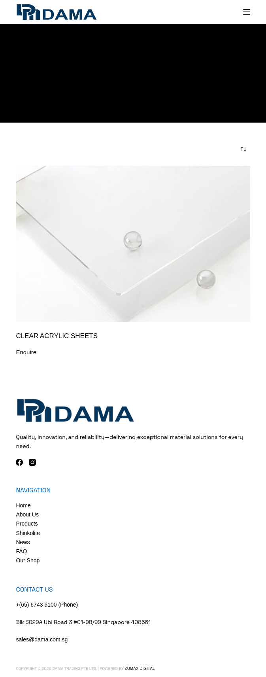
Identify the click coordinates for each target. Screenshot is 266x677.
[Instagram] (32, 462)
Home (23, 505)
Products (27, 523)
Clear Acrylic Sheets (57, 336)
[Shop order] (243, 149)
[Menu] (246, 11)
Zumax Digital (140, 668)
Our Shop (28, 560)
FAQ (21, 551)
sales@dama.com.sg (42, 639)
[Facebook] (19, 462)
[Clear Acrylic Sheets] (133, 244)
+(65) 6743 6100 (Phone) (47, 604)
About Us (27, 514)
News (23, 542)
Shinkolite (28, 533)
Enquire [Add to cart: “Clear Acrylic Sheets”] (26, 352)
